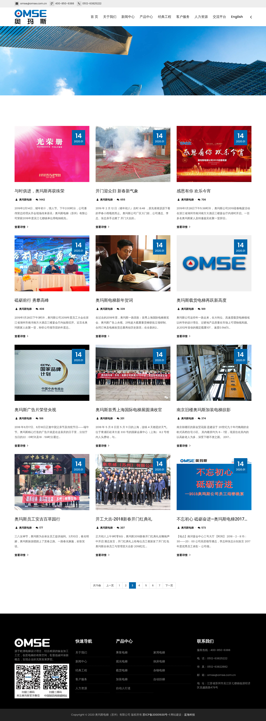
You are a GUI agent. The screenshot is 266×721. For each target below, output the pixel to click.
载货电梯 (122, 670)
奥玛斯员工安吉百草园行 (37, 519)
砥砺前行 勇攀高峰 (32, 300)
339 (122, 309)
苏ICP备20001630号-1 (156, 715)
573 (203, 527)
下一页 (169, 585)
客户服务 (183, 16)
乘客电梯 (122, 652)
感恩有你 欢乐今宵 (194, 190)
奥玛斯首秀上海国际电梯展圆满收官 (129, 409)
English (237, 16)
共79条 (97, 585)
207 (122, 527)
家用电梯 (159, 652)
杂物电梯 (159, 670)
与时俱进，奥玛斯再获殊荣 (39, 190)
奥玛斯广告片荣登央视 (35, 409)
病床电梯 (159, 661)
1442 (42, 199)
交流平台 (219, 16)
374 (203, 418)
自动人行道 (123, 688)
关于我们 (109, 16)
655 (122, 199)
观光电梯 (122, 661)
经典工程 (164, 16)
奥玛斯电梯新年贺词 (114, 300)
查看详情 (21, 227)
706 (203, 199)
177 (41, 527)
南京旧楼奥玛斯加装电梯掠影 (204, 409)
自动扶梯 (159, 679)
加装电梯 (122, 679)
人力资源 (201, 16)
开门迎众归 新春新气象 (117, 190)
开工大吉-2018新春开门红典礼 (124, 519)
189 (203, 309)
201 (122, 418)
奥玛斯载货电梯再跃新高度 (202, 300)
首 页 (94, 16)
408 (41, 309)
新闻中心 (128, 16)
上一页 (110, 585)
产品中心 (146, 16)
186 (41, 418)
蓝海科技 (189, 715)
